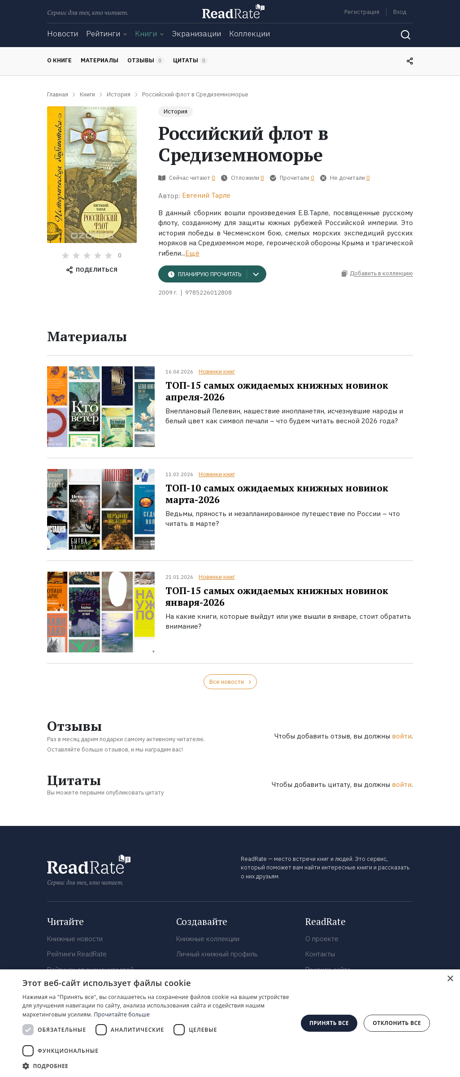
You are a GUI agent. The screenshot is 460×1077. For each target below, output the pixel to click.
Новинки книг (217, 371)
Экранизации (196, 34)
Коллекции (249, 34)
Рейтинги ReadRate (77, 954)
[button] (155, 1065)
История (175, 111)
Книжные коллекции (207, 938)
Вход (399, 12)
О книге (59, 60)
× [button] (450, 979)
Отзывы (145, 60)
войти (402, 736)
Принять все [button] (329, 1023)
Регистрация (361, 12)
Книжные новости (75, 938)
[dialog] (230, 1023)
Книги (146, 34)
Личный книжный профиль (217, 954)
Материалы (99, 60)
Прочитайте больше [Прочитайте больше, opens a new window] (122, 1014)
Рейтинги (103, 34)
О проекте (321, 938)
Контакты (320, 954)
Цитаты (190, 60)
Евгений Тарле (206, 195)
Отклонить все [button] (397, 1023)
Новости (62, 34)
